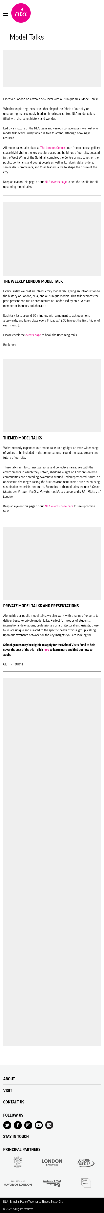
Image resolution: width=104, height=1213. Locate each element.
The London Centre (52, 148)
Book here (9, 345)
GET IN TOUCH (13, 664)
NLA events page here (59, 506)
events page (33, 335)
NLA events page (56, 182)
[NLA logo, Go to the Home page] (21, 13)
